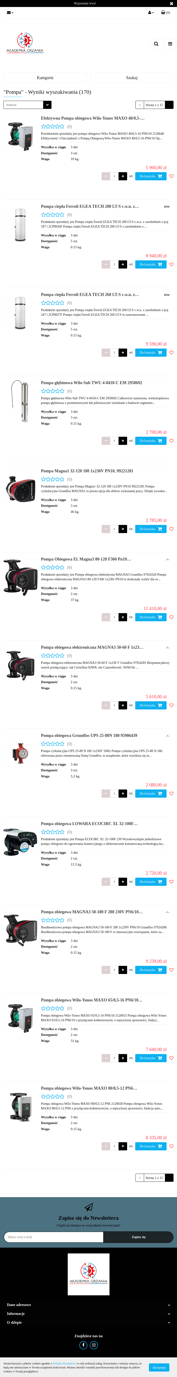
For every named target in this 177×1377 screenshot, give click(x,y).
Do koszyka (151, 176)
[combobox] (27, 105)
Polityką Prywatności (64, 1363)
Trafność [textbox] (11, 105)
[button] (166, 13)
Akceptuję (159, 1367)
